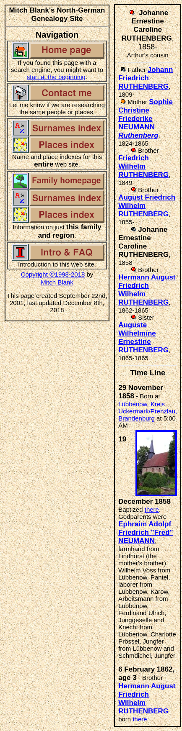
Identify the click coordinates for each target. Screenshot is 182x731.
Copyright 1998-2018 (53, 274)
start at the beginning (56, 76)
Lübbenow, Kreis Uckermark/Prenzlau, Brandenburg (147, 411)
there (152, 509)
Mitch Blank (57, 282)
